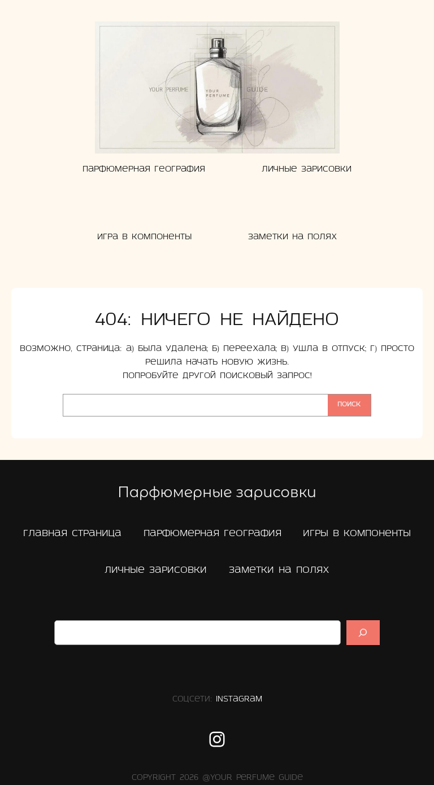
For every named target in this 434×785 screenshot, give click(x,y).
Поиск (349, 404)
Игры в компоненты (357, 533)
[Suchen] (363, 632)
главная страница (72, 533)
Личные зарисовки (156, 570)
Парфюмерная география (212, 533)
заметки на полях (279, 570)
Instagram (239, 699)
